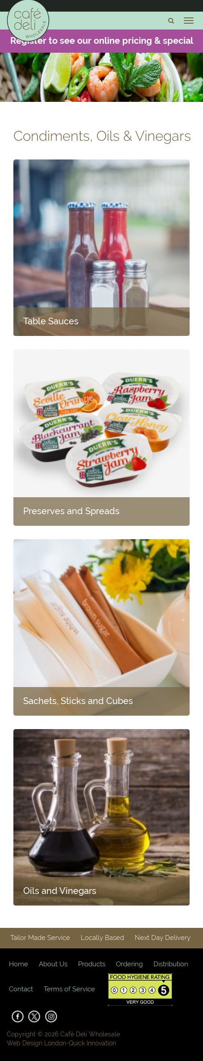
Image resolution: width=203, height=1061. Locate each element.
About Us (53, 964)
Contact (21, 989)
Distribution (170, 964)
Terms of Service (69, 989)
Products (91, 964)
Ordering (129, 964)
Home (18, 964)
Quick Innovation (92, 1043)
